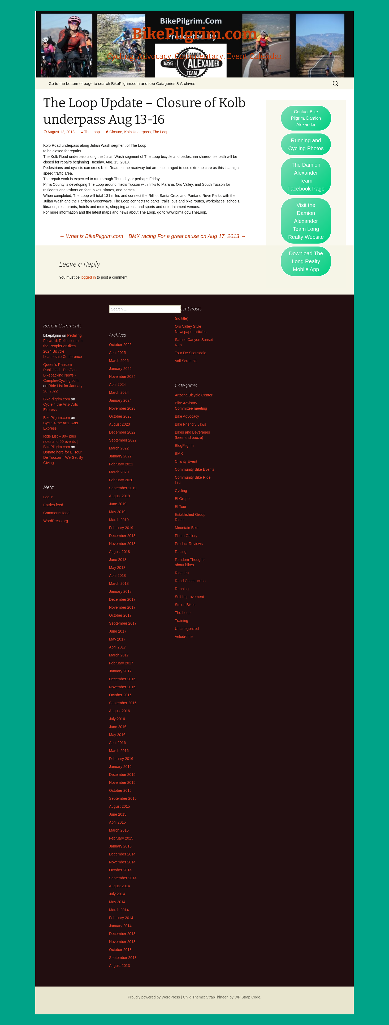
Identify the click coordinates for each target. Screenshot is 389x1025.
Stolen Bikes (185, 605)
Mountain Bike (186, 528)
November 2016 (122, 687)
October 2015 (120, 790)
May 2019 (117, 512)
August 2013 (119, 965)
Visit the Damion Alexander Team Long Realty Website (306, 221)
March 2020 (119, 472)
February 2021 (121, 464)
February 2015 (121, 838)
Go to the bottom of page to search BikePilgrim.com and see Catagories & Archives (122, 83)
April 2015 (117, 822)
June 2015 (117, 814)
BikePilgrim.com (56, 399)
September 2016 (123, 703)
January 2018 (120, 591)
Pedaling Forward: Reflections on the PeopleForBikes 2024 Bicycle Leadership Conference (63, 346)
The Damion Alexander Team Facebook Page (306, 177)
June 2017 (117, 631)
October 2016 (120, 695)
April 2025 (117, 353)
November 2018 (122, 544)
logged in (88, 277)
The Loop (92, 132)
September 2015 (123, 798)
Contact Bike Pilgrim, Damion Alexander (306, 118)
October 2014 (120, 870)
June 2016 (117, 727)
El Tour (180, 506)
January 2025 (120, 368)
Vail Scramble (186, 361)
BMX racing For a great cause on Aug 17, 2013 (187, 236)
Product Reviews (189, 544)
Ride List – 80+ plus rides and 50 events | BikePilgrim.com (60, 441)
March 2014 (119, 910)
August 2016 (119, 711)
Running (182, 589)
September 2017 (123, 623)
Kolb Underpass (137, 132)
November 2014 (122, 862)
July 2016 (117, 719)
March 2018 (119, 583)
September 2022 (123, 440)
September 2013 (123, 957)
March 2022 (119, 448)
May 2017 (117, 639)
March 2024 (119, 392)
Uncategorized (187, 628)
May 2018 (117, 567)
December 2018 (122, 536)
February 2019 (121, 528)
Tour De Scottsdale (190, 353)
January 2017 (120, 671)
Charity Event (186, 461)
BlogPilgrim (184, 445)
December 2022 (122, 432)
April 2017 (117, 647)
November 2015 (122, 782)
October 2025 (120, 345)
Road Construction (190, 581)
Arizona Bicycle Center (194, 395)
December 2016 (122, 679)
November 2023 (122, 408)
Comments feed (56, 513)
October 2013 (120, 950)
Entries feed (53, 505)
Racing (181, 552)
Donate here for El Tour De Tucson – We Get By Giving (63, 457)
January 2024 (120, 400)
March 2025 (119, 360)
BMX (179, 453)
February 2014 (121, 918)
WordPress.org (55, 521)
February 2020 (121, 480)
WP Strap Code (247, 997)
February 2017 (121, 663)
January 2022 (120, 456)
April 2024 (117, 384)
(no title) (181, 318)
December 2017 (122, 599)
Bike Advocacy (187, 416)
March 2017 (119, 655)
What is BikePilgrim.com (91, 236)
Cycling (181, 490)
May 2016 (117, 735)
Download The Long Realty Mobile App (306, 261)
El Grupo (182, 498)
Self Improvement (189, 597)
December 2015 (122, 774)
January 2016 (120, 766)
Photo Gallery (186, 536)
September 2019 (123, 488)
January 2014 (120, 926)
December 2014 (122, 854)
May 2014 (117, 902)
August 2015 (119, 806)
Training (181, 621)
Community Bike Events (194, 469)
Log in (48, 497)
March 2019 (119, 520)
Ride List (182, 573)
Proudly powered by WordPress (154, 997)
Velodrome (184, 636)
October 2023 (120, 416)
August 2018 (119, 552)
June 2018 (117, 559)
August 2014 (119, 886)
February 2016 (121, 758)
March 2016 (119, 751)
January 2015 (120, 846)
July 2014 (117, 894)
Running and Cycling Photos (305, 144)
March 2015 (119, 830)
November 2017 (122, 607)
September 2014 (123, 878)
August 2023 (119, 424)
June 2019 (117, 504)
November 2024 (122, 376)
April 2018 (117, 575)
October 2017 (120, 615)
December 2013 (122, 934)
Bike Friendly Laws (190, 424)
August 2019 (119, 496)
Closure (115, 132)
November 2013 (122, 942)
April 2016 (117, 743)
